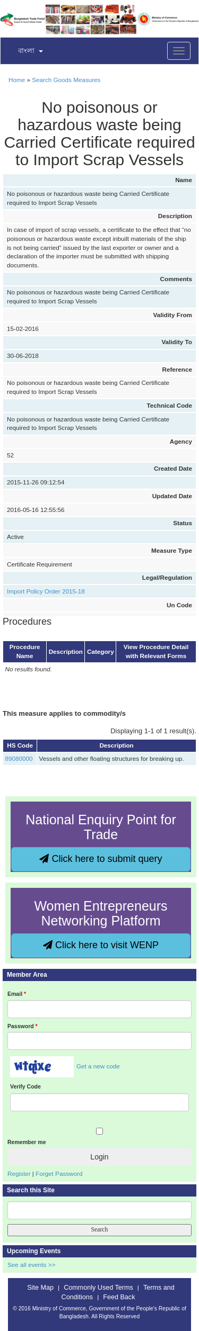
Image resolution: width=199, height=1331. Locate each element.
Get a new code (98, 1066)
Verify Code (25, 1086)
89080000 (19, 758)
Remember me (26, 1142)
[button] (24, 51)
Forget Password (59, 1173)
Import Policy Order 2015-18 (46, 591)
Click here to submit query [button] (100, 858)
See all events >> (31, 1264)
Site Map (40, 1287)
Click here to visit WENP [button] (101, 945)
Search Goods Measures (66, 79)
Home (16, 79)
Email (16, 994)
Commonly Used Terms (98, 1287)
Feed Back (119, 1297)
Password (22, 1026)
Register (19, 1173)
